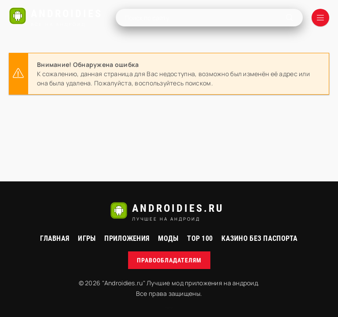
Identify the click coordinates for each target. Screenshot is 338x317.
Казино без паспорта (259, 238)
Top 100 (200, 238)
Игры (87, 238)
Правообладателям (169, 260)
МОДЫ (168, 238)
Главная (54, 238)
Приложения (126, 238)
